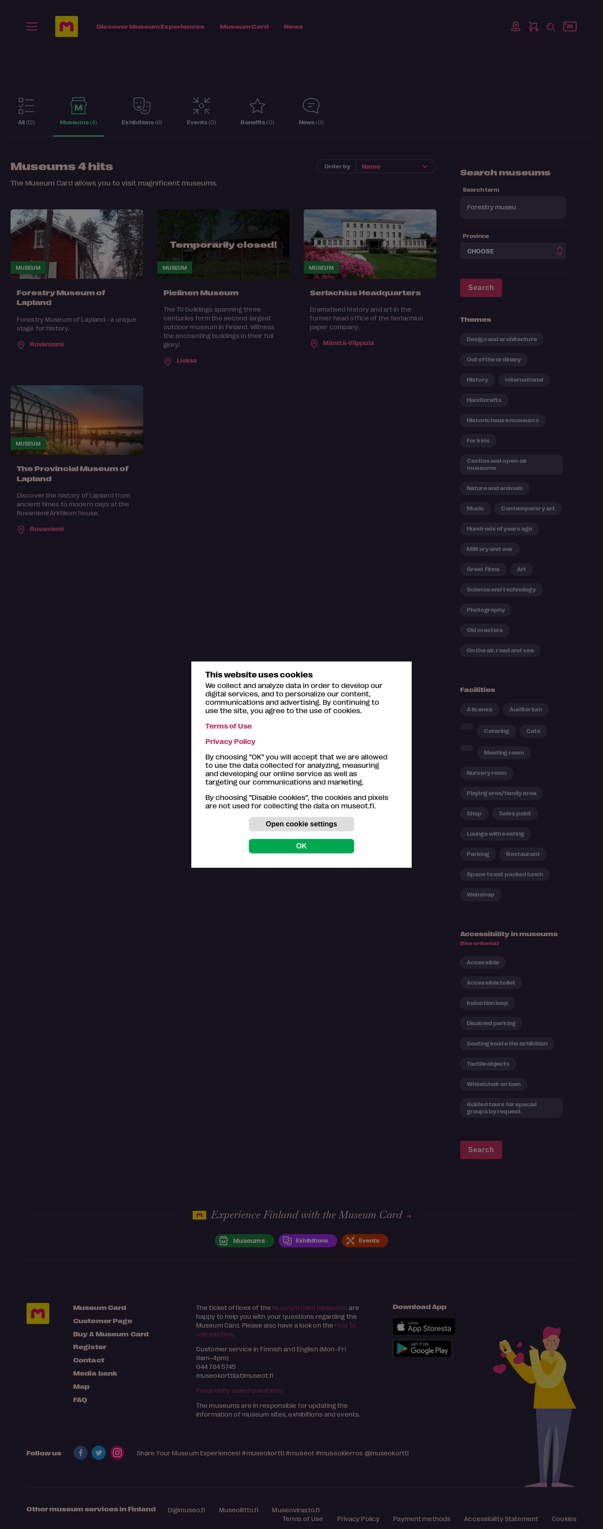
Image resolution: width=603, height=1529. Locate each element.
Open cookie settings (301, 824)
